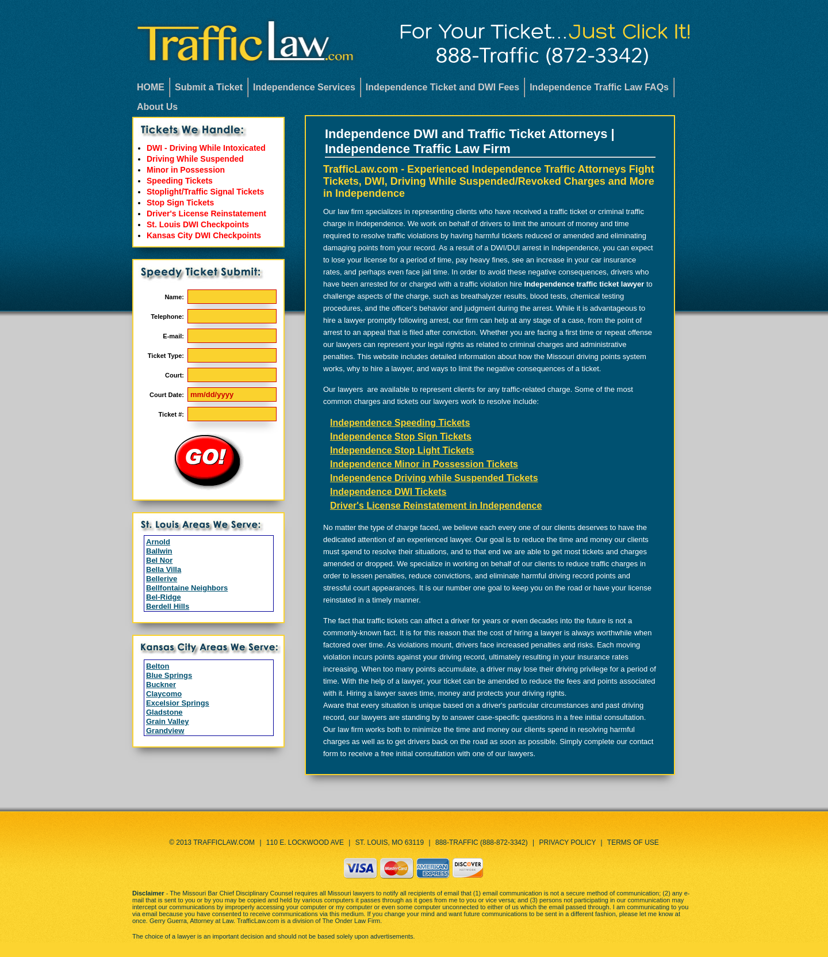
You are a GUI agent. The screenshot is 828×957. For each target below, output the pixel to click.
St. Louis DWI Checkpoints (198, 224)
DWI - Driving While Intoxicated (206, 147)
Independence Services (304, 87)
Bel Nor (159, 560)
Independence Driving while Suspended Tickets (434, 478)
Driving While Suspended (195, 158)
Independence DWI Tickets (388, 492)
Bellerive (161, 578)
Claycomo (164, 693)
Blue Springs (169, 675)
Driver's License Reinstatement (206, 213)
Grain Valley (167, 721)
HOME (150, 87)
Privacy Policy (567, 842)
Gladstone (164, 712)
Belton (157, 666)
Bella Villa (163, 569)
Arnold (158, 541)
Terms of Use (633, 842)
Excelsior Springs (177, 703)
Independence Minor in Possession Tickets (424, 464)
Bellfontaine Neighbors (187, 588)
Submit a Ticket (209, 87)
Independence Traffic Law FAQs (599, 87)
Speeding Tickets (180, 180)
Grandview (165, 730)
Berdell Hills (167, 606)
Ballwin (159, 551)
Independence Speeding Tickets (400, 423)
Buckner (161, 684)
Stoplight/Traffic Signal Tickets (205, 191)
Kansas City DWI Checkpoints (204, 235)
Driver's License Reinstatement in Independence (436, 505)
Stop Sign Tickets (180, 202)
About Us (157, 107)
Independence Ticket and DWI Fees (442, 87)
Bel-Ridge (163, 597)
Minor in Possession (186, 169)
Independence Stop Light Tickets (402, 450)
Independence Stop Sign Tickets (400, 436)
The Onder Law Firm (351, 920)
